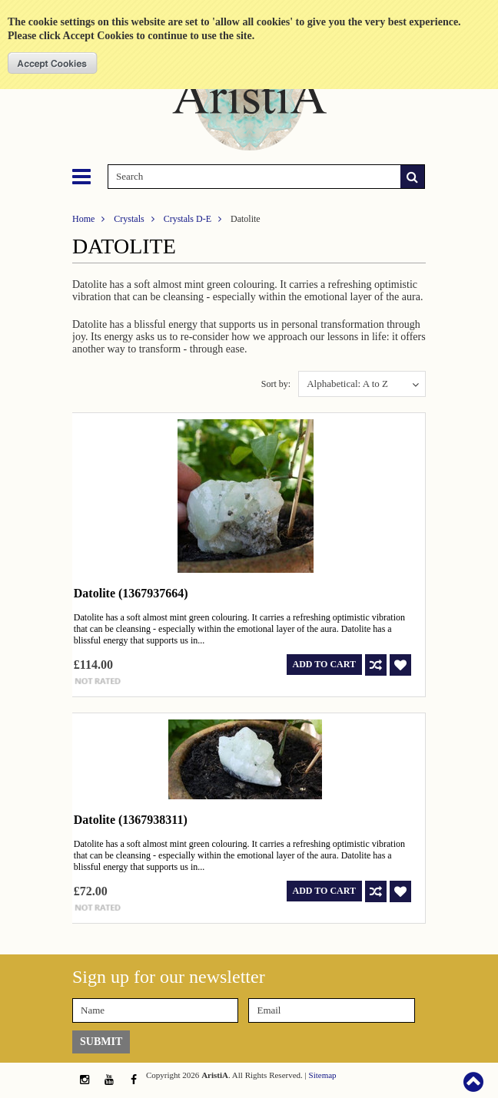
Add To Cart (324, 664)
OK (53, 63)
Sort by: (275, 384)
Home (83, 218)
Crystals (129, 218)
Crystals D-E (187, 218)
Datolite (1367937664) (131, 593)
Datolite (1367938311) (131, 819)
